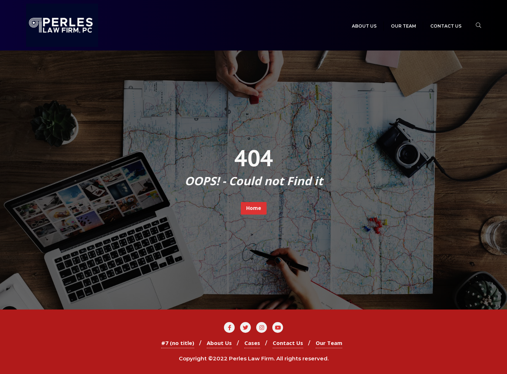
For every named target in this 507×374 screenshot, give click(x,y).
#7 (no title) (177, 342)
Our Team (329, 342)
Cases (252, 342)
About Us (219, 342)
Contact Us (288, 342)
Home (253, 208)
